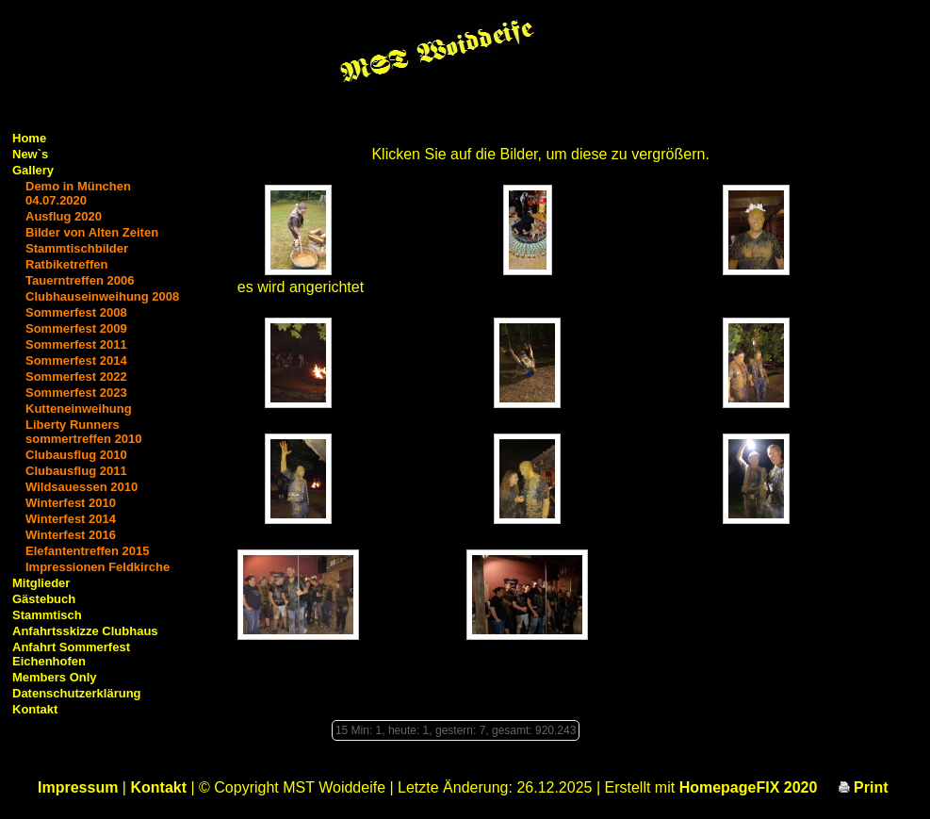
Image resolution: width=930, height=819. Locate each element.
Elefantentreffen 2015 (87, 551)
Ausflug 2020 (63, 216)
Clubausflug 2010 (76, 455)
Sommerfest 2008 (76, 312)
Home (29, 138)
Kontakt (34, 709)
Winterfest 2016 (70, 535)
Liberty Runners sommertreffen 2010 (83, 432)
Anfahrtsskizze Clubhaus (85, 631)
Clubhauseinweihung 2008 (102, 296)
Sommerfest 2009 (76, 328)
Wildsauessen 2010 (81, 487)
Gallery (33, 170)
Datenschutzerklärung (76, 693)
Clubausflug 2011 (76, 471)
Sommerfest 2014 (76, 360)
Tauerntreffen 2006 (79, 280)
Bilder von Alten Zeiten (91, 232)
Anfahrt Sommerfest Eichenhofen (71, 654)
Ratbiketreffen (66, 264)
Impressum (78, 787)
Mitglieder (41, 583)
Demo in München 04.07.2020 (78, 193)
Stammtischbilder (76, 248)
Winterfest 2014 (70, 519)
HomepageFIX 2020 (748, 787)
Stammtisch (47, 615)
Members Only (54, 677)
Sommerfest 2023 (76, 392)
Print (864, 787)
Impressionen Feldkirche (97, 567)
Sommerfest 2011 (76, 344)
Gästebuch (43, 599)
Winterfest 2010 (70, 503)
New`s (30, 154)
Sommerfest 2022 (76, 376)
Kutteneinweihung (78, 408)
